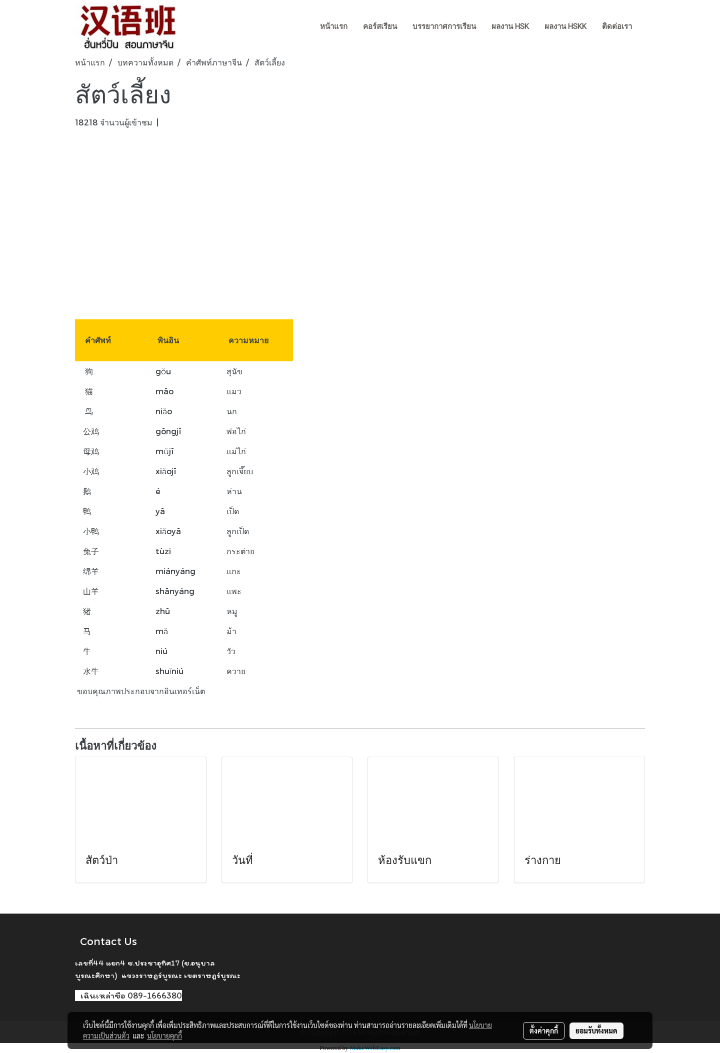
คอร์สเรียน (380, 26)
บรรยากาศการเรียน (444, 26)
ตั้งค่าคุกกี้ (544, 1030)
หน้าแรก (334, 26)
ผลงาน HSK (510, 26)
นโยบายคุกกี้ (164, 1035)
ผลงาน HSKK (565, 26)
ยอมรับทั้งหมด (597, 1030)
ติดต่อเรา (617, 26)
